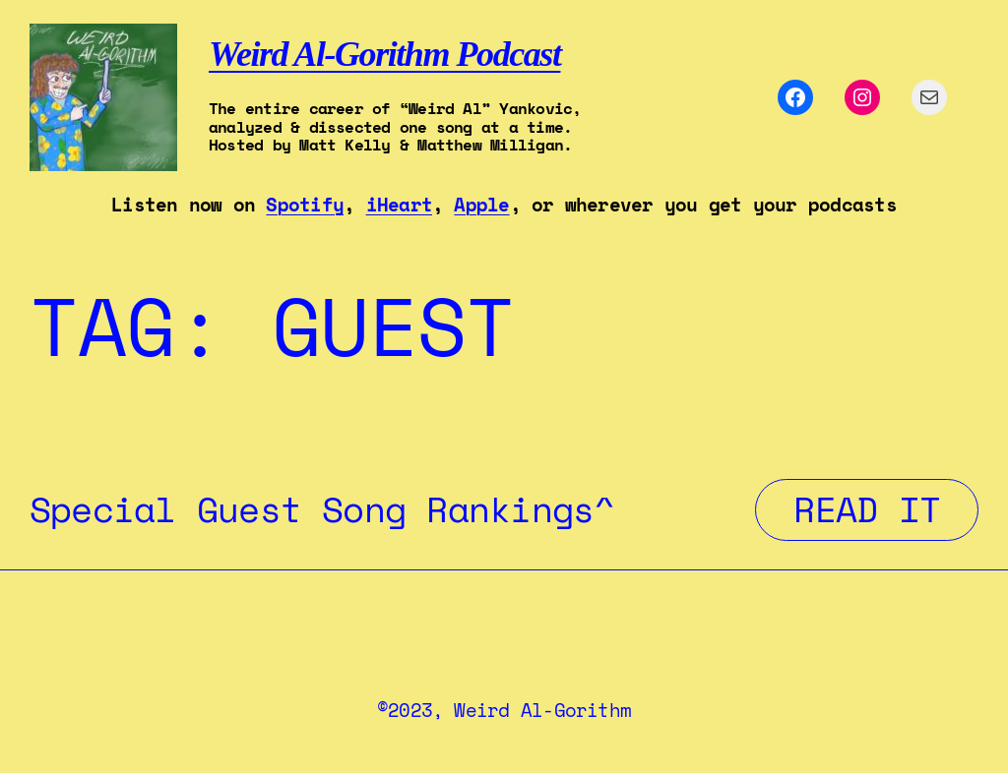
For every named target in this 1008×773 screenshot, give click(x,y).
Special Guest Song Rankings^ (322, 510)
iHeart (399, 204)
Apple (481, 204)
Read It (885, 508)
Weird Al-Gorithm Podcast (384, 54)
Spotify (305, 204)
